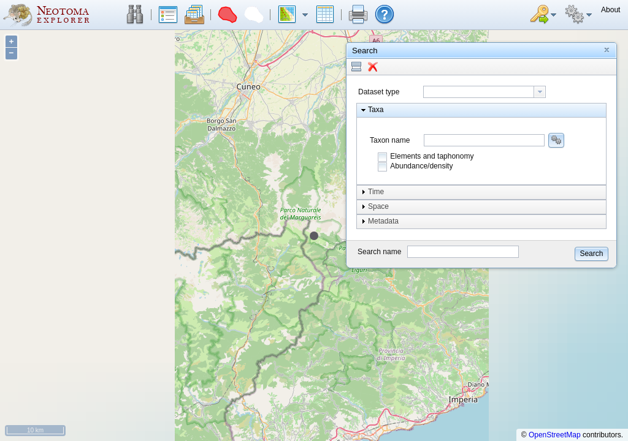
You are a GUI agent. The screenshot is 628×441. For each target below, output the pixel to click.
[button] (135, 14)
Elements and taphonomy (431, 156)
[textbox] (478, 92)
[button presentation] (539, 91)
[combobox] (484, 92)
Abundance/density (421, 166)
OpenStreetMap (555, 435)
